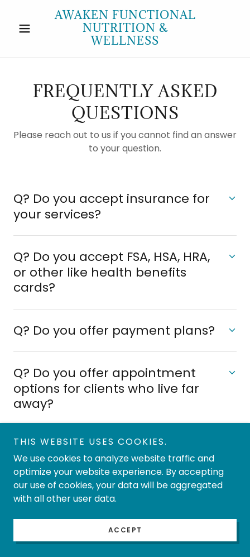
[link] (125, 29)
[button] (30, 28)
